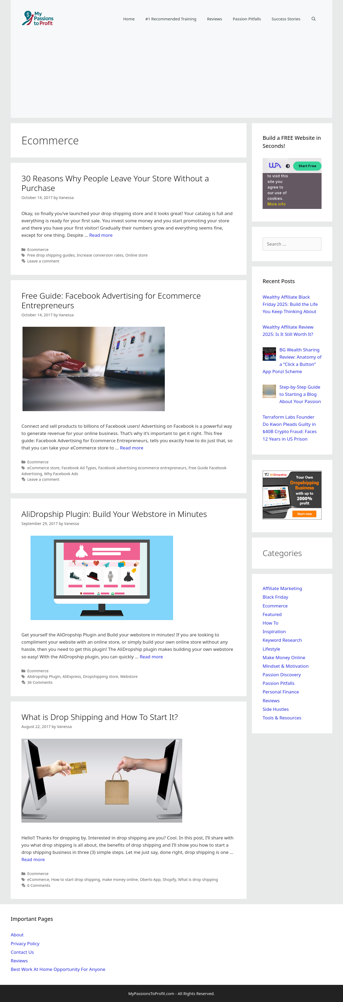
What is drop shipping (198, 879)
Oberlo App (150, 879)
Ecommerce (38, 249)
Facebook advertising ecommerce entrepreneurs (142, 467)
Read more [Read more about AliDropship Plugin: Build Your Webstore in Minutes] (151, 657)
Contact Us (22, 952)
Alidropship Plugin (44, 676)
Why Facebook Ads (61, 473)
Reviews (214, 18)
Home (129, 18)
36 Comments (40, 682)
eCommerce (38, 879)
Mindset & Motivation (286, 666)
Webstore (128, 676)
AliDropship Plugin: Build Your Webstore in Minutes (114, 513)
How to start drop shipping (75, 879)
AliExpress (71, 676)
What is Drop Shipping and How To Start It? (99, 716)
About (17, 935)
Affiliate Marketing (282, 588)
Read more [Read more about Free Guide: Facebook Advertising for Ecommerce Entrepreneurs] (131, 448)
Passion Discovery (282, 674)
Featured (272, 614)
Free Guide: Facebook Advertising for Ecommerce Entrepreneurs (111, 300)
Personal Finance (281, 692)
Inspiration (274, 631)
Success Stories (286, 18)
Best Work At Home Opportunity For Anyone (58, 969)
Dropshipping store (100, 676)
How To (270, 623)
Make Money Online (284, 657)
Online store (136, 255)
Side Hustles (276, 709)
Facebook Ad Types (79, 467)
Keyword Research (282, 640)
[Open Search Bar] (314, 19)
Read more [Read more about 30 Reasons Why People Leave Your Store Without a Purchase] (101, 235)
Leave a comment (43, 261)
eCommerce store (43, 467)
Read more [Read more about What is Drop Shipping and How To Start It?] (33, 859)
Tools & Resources (282, 718)
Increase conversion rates (100, 255)
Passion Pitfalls (247, 18)
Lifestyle (271, 649)
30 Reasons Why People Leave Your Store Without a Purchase (115, 183)
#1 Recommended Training (170, 18)
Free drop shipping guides (51, 255)
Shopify (169, 879)
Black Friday (275, 597)
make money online (120, 879)
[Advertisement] (171, 77)
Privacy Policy (25, 943)
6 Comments (38, 885)
